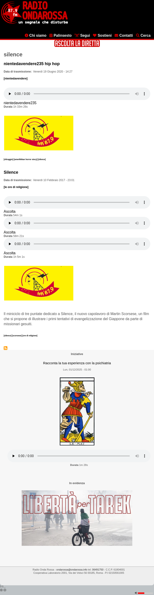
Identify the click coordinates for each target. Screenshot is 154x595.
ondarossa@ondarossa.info (71, 569)
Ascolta (9, 211)
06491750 (98, 569)
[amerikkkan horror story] (26, 159)
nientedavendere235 (20, 103)
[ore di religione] (30, 335)
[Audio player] (77, 94)
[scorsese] (17, 335)
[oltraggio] (9, 159)
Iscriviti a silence (5, 348)
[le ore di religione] (16, 187)
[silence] (42, 159)
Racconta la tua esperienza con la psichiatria (77, 363)
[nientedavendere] (15, 78)
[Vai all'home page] (34, 23)
